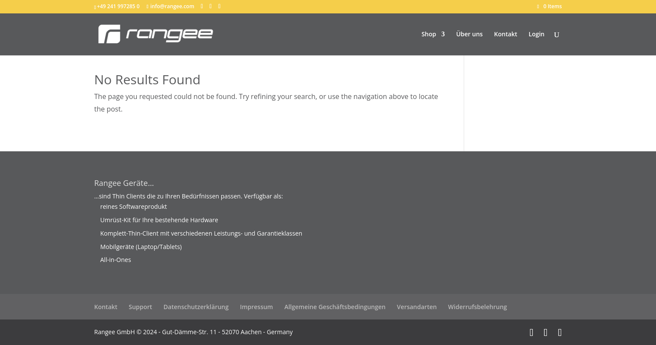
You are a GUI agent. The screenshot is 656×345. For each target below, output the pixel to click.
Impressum (256, 307)
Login (537, 34)
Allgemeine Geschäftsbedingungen (335, 307)
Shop (428, 34)
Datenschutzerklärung (196, 307)
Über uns (469, 34)
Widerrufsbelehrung (477, 307)
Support (140, 307)
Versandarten (417, 307)
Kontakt (505, 34)
